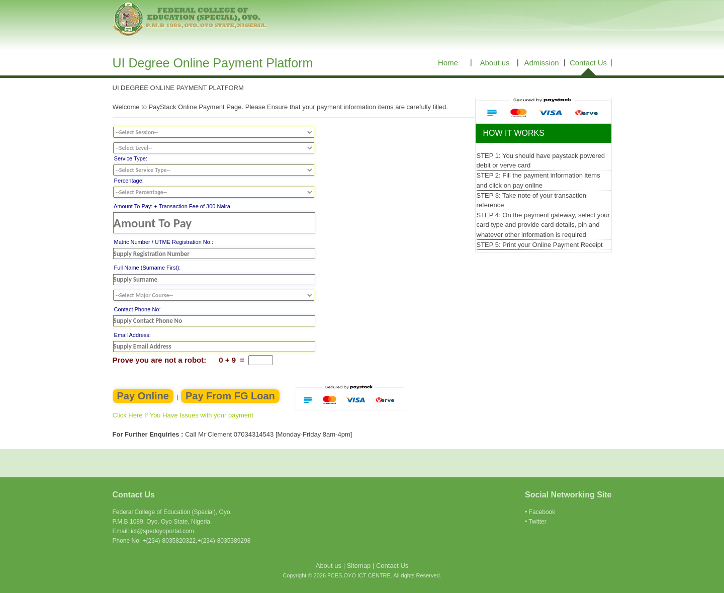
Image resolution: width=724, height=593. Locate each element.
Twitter (537, 521)
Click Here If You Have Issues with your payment (183, 415)
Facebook (542, 512)
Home (448, 62)
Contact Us (588, 62)
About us (494, 62)
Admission (541, 62)
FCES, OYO (191, 20)
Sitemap (359, 565)
